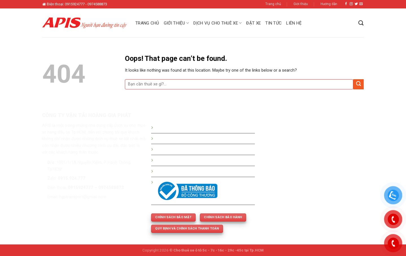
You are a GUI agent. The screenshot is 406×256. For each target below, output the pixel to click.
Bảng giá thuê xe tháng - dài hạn (185, 149)
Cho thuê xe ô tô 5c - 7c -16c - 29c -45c (208, 250)
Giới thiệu (301, 4)
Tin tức (273, 23)
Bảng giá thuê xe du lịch (177, 138)
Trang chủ (273, 4)
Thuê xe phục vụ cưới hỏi (178, 171)
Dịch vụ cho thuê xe (217, 23)
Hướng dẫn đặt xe (171, 127)
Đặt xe (253, 23)
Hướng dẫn (329, 4)
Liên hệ (294, 23)
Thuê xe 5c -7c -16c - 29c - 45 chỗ (187, 160)
